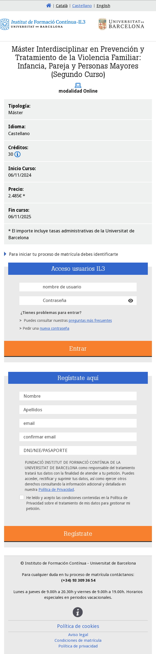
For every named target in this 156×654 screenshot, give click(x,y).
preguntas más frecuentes (90, 320)
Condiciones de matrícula (78, 640)
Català (62, 5)
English (103, 5)
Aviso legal (78, 634)
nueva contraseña (54, 328)
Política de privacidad (78, 646)
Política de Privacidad (56, 489)
